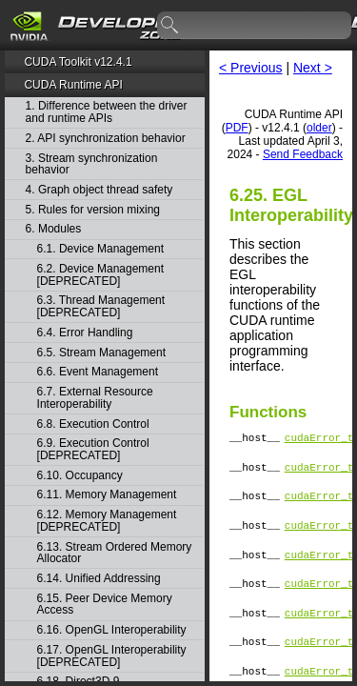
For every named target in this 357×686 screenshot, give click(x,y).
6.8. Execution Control (93, 424)
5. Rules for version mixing (93, 210)
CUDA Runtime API (73, 84)
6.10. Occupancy (80, 476)
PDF (237, 127)
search (170, 25)
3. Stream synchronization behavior (92, 164)
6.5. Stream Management (101, 353)
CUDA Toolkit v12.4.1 (77, 62)
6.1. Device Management (100, 249)
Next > (312, 67)
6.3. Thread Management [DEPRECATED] (101, 306)
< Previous (251, 67)
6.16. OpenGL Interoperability (112, 630)
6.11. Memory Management (107, 495)
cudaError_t (319, 440)
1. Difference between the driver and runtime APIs (107, 112)
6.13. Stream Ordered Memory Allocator (114, 553)
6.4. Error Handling (85, 333)
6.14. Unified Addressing (99, 579)
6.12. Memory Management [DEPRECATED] (107, 521)
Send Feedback (303, 154)
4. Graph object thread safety (99, 190)
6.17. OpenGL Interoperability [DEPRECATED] (112, 656)
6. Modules (54, 229)
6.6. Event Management (97, 372)
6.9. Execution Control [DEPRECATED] (93, 449)
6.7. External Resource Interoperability (95, 398)
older (319, 127)
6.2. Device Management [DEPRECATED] (100, 275)
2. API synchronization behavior (106, 138)
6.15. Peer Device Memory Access (104, 604)
